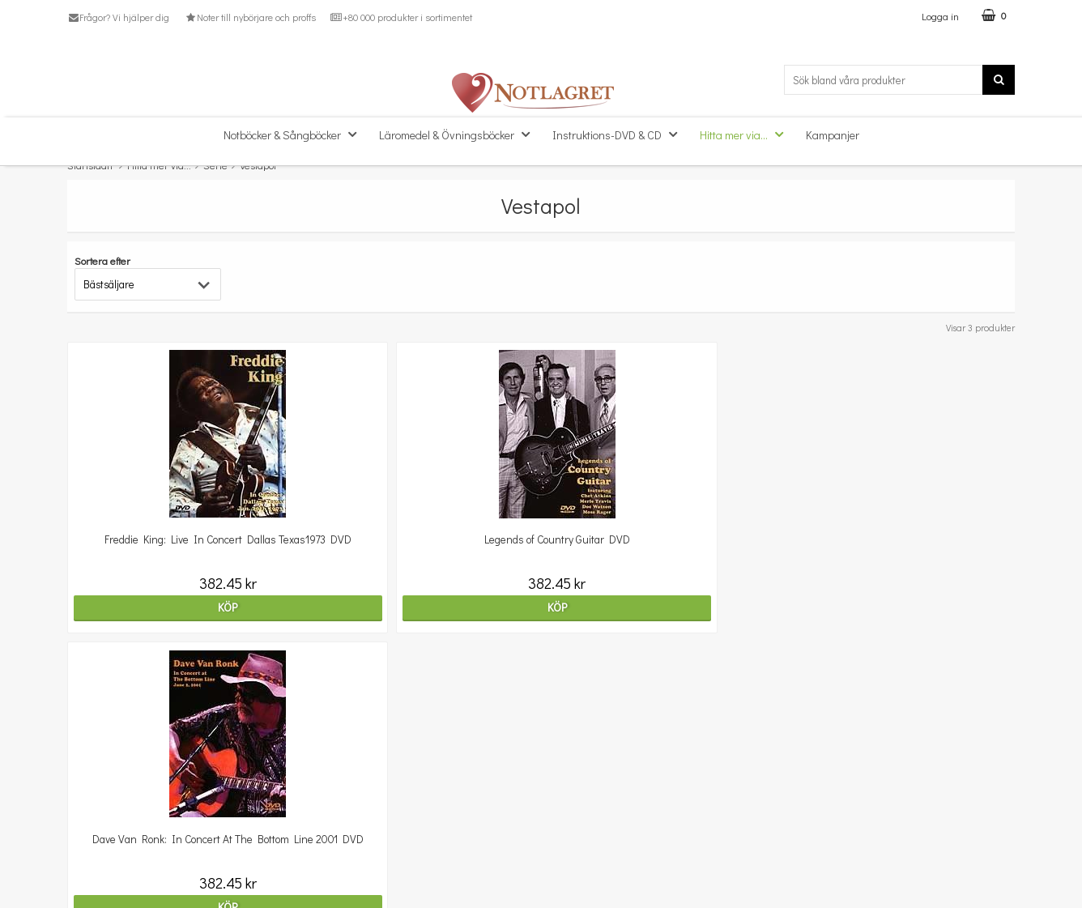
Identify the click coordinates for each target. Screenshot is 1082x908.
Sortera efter (102, 260)
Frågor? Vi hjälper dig (118, 17)
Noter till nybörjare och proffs (249, 17)
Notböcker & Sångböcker (295, 134)
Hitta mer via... (746, 134)
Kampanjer (832, 135)
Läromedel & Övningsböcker (459, 134)
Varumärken (97, 879)
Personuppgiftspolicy (117, 854)
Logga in (940, 16)
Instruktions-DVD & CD (619, 134)
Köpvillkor (90, 830)
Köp (182, 607)
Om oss (85, 805)
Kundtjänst (94, 781)
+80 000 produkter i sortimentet (401, 17)
